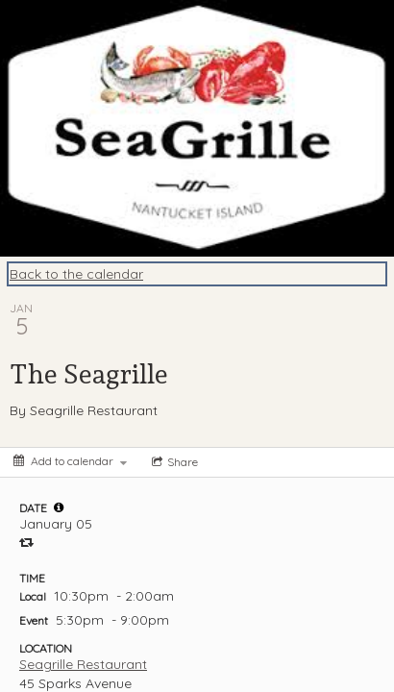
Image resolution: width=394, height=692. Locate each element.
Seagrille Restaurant (83, 664)
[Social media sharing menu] (173, 462)
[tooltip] (58, 507)
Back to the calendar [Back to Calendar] (76, 274)
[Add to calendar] (70, 461)
